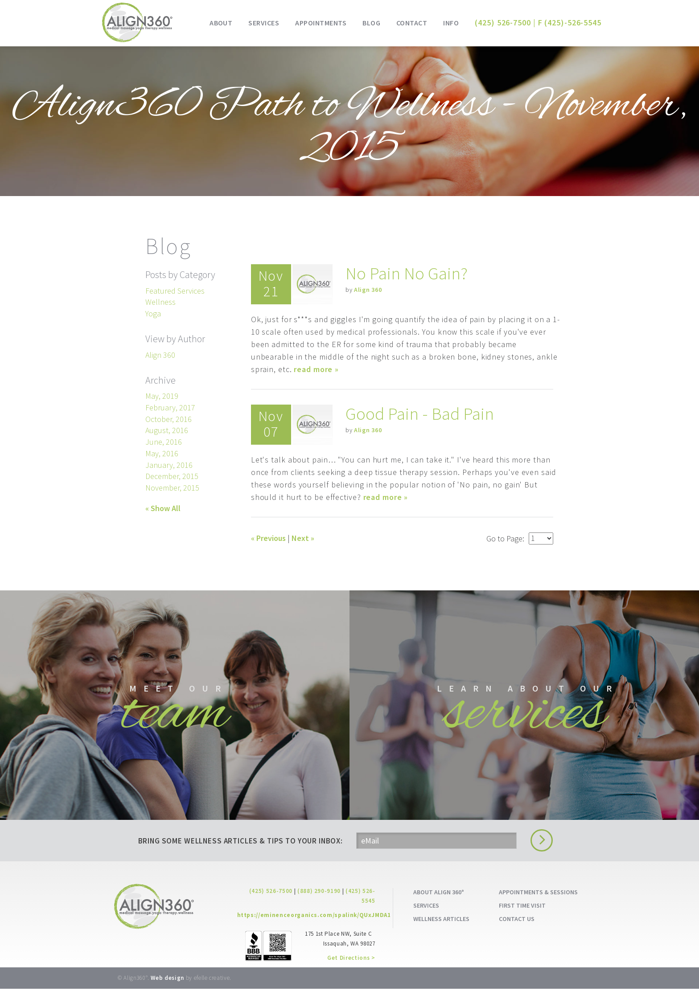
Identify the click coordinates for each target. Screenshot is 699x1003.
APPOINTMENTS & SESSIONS (538, 906)
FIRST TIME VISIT (522, 919)
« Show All (163, 508)
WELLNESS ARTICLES (441, 933)
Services (263, 22)
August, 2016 (166, 430)
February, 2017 (170, 407)
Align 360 (368, 289)
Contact (411, 22)
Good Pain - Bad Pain (420, 413)
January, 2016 (169, 465)
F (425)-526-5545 (569, 22)
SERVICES (426, 919)
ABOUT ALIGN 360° (438, 906)
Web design (167, 992)
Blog (371, 22)
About (221, 22)
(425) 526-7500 (270, 905)
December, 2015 (171, 476)
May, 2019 (161, 396)
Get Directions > (351, 972)
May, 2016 (161, 453)
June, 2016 (163, 442)
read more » (316, 369)
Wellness (160, 302)
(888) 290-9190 (319, 905)
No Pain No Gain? (407, 273)
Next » (303, 538)
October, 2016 (168, 419)
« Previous (268, 538)
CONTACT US (517, 933)
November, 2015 (172, 488)
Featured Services (175, 291)
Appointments (320, 22)
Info (451, 22)
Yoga (153, 313)
